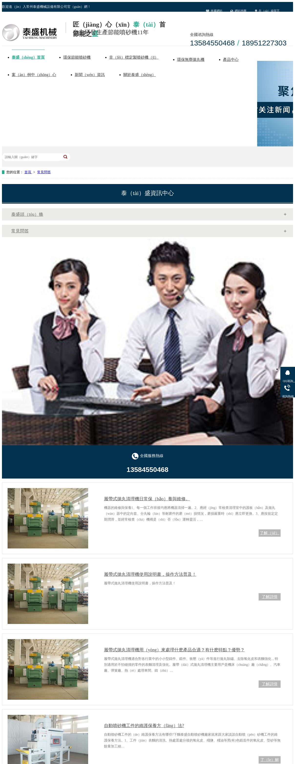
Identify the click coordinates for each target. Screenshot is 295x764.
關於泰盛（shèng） (139, 75)
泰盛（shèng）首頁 (28, 57)
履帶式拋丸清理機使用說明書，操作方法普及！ (150, 574)
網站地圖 (240, 10)
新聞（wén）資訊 (90, 75)
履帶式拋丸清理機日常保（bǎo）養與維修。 (147, 498)
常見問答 (44, 172)
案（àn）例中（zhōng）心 (34, 75)
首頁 (28, 172)
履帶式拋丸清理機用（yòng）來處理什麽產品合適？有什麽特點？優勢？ (174, 649)
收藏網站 (216, 10)
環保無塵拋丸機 (190, 59)
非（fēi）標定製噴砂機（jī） (133, 57)
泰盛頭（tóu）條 (27, 214)
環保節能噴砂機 (77, 57)
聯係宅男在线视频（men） (228, 20)
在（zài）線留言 (269, 10)
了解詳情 (269, 597)
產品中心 (231, 59)
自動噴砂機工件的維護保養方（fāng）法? (144, 725)
